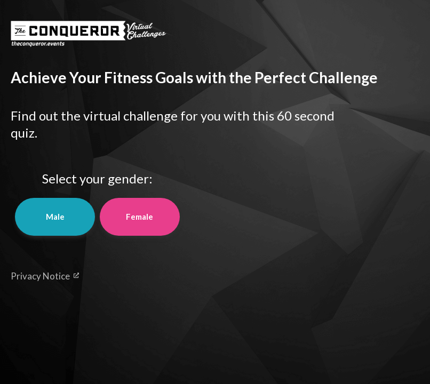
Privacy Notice (45, 276)
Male (55, 216)
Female (139, 216)
